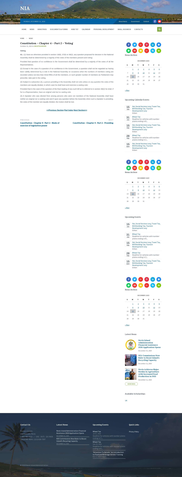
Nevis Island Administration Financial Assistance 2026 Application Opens (149, 343)
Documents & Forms (59, 29)
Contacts (138, 29)
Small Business (124, 29)
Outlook (146, 21)
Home (24, 29)
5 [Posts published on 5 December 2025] (154, 69)
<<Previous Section (55, 110)
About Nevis (123, 21)
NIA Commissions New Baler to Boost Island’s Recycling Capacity (149, 357)
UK (126, 400)
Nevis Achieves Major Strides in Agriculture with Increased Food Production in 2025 (148, 372)
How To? (74, 29)
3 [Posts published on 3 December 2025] (143, 69)
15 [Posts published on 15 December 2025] (133, 77)
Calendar (86, 29)
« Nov (127, 90)
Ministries (42, 29)
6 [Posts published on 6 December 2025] (159, 69)
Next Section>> (80, 110)
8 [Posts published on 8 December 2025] (132, 73)
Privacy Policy (134, 432)
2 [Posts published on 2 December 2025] (138, 69)
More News (131, 384)
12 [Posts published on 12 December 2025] (154, 73)
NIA (25, 8)
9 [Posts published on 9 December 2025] (138, 73)
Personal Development (104, 29)
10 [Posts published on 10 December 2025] (143, 73)
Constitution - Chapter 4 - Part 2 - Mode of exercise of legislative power (39, 124)
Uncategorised (40, 46)
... (147, 121)
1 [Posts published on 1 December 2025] (132, 69)
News (32, 29)
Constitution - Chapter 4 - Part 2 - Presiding (93, 123)
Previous (24, 120)
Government (135, 21)
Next (111, 120)
